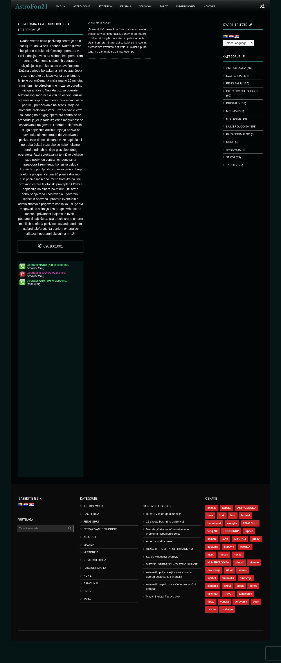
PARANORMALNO (238, 134)
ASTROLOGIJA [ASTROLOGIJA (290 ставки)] (246, 507)
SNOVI (230, 157)
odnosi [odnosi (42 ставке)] (239, 562)
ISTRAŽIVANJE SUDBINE (242, 91)
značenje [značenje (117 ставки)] (227, 609)
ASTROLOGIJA (81, 6)
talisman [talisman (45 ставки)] (212, 593)
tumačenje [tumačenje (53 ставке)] (245, 593)
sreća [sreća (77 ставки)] (240, 585)
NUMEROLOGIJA (186, 6)
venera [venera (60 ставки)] (224, 601)
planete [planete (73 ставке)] (254, 562)
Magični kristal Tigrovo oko (163, 596)
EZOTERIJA (105, 6)
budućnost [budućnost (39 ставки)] (214, 523)
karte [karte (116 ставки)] (225, 539)
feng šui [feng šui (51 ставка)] (212, 531)
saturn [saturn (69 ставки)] (242, 570)
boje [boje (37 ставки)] (210, 515)
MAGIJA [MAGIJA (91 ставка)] (245, 546)
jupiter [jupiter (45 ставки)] (249, 531)
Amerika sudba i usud (159, 541)
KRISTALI (125, 6)
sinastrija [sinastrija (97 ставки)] (246, 578)
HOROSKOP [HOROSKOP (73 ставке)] (231, 531)
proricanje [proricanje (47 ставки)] (213, 570)
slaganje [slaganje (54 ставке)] (212, 585)
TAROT (164, 6)
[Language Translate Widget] (238, 43)
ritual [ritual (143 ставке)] (229, 570)
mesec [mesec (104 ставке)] (224, 554)
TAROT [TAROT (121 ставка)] (228, 593)
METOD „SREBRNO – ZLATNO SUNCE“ (172, 564)
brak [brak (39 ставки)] (221, 515)
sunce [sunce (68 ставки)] (253, 585)
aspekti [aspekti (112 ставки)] (226, 507)
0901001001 (50, 246)
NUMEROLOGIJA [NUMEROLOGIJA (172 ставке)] (218, 562)
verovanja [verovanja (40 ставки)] (241, 601)
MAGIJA (60, 6)
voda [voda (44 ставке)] (256, 601)
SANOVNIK (145, 6)
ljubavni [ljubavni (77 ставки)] (229, 546)
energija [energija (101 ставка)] (232, 523)
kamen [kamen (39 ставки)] (211, 539)
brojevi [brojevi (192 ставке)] (245, 515)
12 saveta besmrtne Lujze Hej (165, 521)
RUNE (230, 142)
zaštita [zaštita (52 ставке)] (211, 609)
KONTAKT (209, 6)
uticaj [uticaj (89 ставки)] (210, 601)
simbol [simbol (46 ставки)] (211, 578)
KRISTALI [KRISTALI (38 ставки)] (240, 539)
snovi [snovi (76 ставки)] (227, 585)
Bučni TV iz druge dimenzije (163, 513)
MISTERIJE (233, 118)
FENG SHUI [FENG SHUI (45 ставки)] (250, 523)
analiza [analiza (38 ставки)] (211, 507)
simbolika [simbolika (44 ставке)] (228, 578)
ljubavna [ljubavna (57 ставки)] (212, 546)
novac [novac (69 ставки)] (237, 554)
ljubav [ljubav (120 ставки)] (255, 539)
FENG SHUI (234, 83)
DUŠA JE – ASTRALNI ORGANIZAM (169, 549)
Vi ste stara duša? (99, 23)
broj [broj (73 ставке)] (232, 515)
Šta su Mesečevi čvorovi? (162, 556)
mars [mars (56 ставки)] (210, 554)
